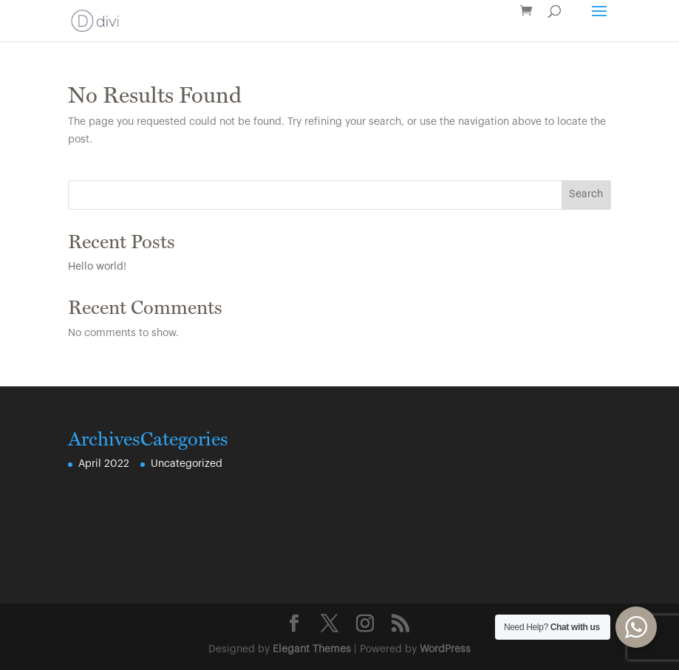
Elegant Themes (312, 649)
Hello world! (97, 266)
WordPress (445, 649)
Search (586, 194)
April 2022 (103, 464)
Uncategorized (186, 464)
